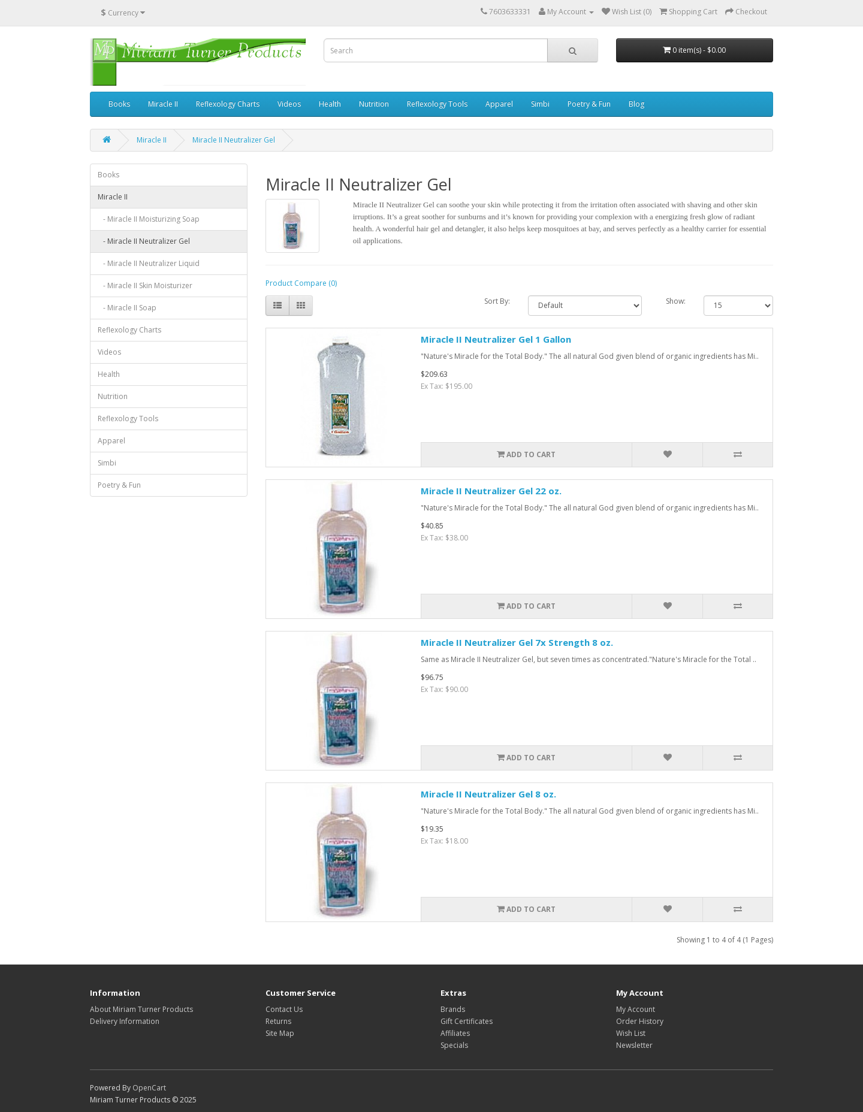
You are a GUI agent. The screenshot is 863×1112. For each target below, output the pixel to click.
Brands (452, 1009)
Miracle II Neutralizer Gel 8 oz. (488, 794)
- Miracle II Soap (127, 308)
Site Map (279, 1033)
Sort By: (497, 301)
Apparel (499, 104)
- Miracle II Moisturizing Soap (149, 219)
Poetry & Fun (589, 104)
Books (119, 104)
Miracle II (163, 104)
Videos (289, 104)
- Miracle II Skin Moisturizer (145, 285)
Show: (676, 301)
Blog (636, 104)
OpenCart (149, 1088)
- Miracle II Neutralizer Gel (144, 241)
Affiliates (455, 1033)
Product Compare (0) (301, 283)
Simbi (540, 104)
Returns (278, 1021)
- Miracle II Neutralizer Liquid (149, 263)
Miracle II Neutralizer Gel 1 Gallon (496, 339)
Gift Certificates (466, 1021)
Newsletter (634, 1045)
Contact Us (284, 1009)
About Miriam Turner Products (141, 1009)
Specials (454, 1045)
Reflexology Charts (227, 104)
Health (330, 104)
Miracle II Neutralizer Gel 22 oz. (491, 491)
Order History (639, 1021)
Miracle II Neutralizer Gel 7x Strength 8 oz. (517, 642)
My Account (635, 1009)
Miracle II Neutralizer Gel (233, 140)
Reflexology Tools (437, 104)
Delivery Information (124, 1021)
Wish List (630, 1033)
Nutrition (374, 104)
